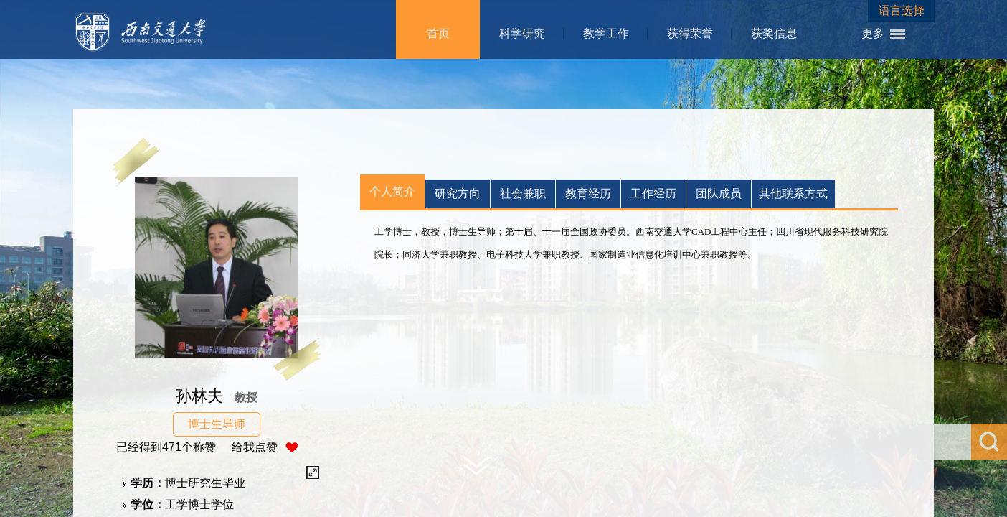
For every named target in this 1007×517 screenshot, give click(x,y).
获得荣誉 (690, 33)
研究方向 (458, 193)
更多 (872, 33)
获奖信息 (774, 33)
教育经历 (588, 193)
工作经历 (653, 193)
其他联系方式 (793, 193)
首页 (438, 33)
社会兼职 (523, 193)
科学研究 (522, 33)
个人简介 (392, 191)
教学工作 (606, 33)
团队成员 (719, 193)
